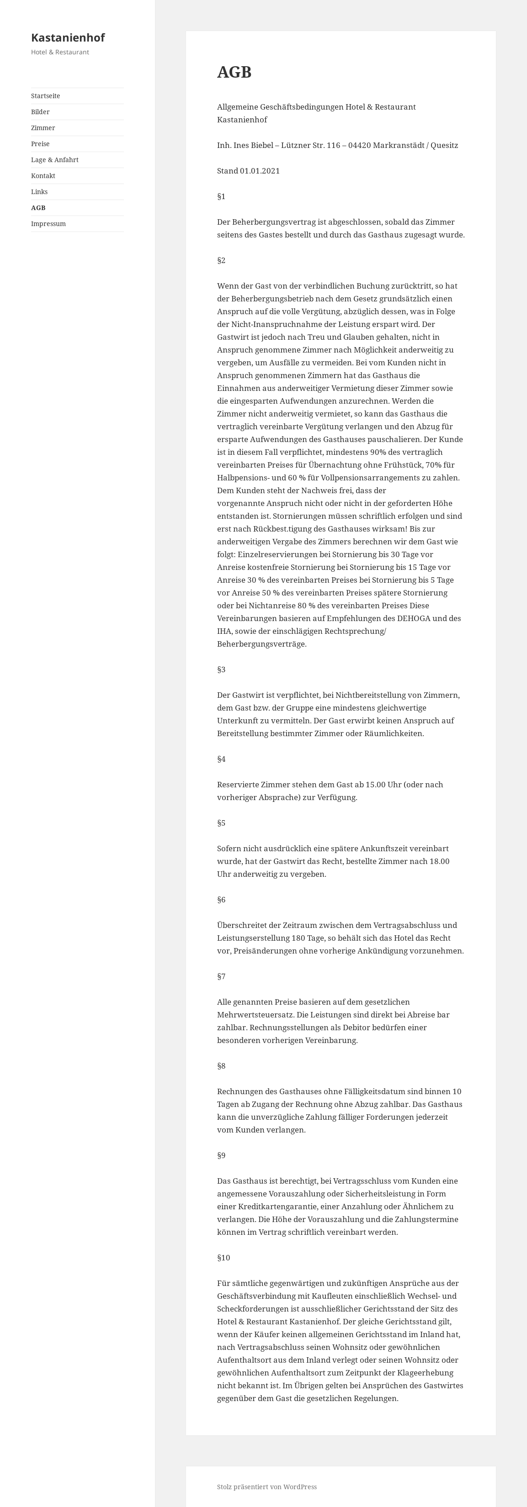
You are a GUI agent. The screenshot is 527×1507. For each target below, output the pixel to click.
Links (39, 191)
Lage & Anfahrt (55, 159)
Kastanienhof (68, 37)
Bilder (40, 111)
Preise (40, 143)
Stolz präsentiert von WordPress (267, 1486)
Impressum (48, 223)
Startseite (45, 95)
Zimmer (43, 127)
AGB (38, 207)
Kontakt (43, 175)
